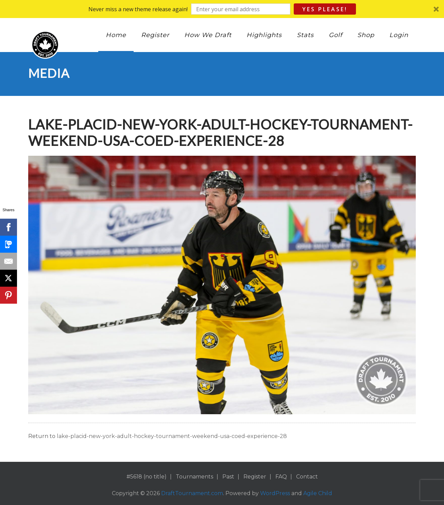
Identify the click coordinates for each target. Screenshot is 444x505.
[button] (222, 9)
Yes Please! (324, 9)
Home (116, 35)
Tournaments (194, 476)
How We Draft (208, 35)
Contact (307, 476)
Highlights (264, 35)
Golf (335, 35)
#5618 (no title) (146, 476)
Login (398, 35)
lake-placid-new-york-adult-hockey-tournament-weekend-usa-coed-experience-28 (172, 436)
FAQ (281, 476)
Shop (365, 35)
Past (228, 476)
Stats (305, 35)
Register (155, 35)
